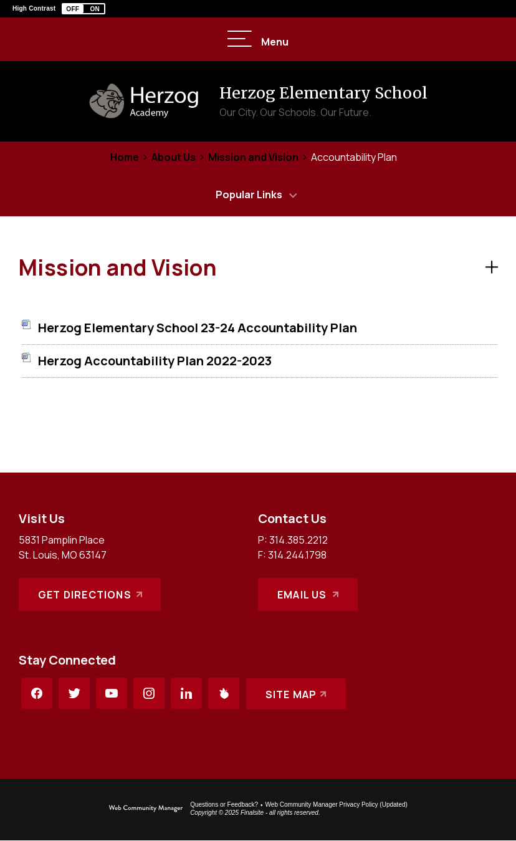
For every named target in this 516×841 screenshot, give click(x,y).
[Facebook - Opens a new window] (36, 693)
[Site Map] (296, 693)
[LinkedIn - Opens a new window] (186, 693)
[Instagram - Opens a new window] (149, 693)
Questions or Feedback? (224, 804)
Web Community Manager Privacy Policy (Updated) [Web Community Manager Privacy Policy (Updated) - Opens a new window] (336, 804)
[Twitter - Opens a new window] (74, 693)
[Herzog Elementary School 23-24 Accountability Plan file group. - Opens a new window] (197, 327)
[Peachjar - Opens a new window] (223, 693)
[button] (83, 8)
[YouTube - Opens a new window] (111, 693)
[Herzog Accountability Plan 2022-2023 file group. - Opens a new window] (155, 360)
